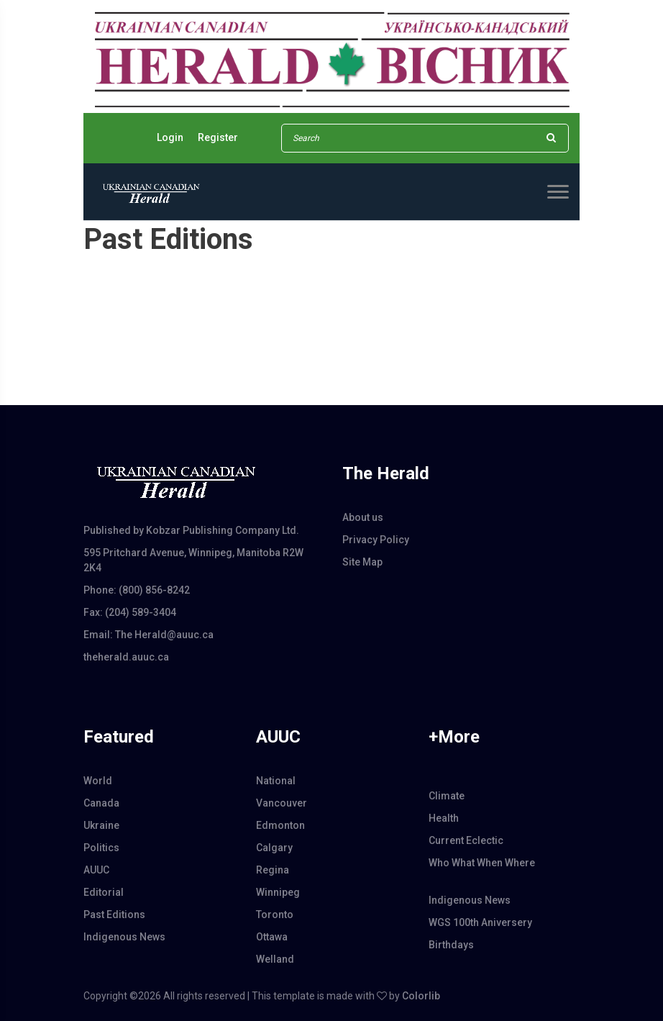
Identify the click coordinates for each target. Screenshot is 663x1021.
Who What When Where (482, 862)
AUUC (96, 870)
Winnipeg (278, 892)
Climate (447, 796)
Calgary (274, 847)
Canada (101, 803)
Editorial (103, 892)
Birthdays (451, 944)
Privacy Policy (375, 539)
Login (170, 137)
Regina (272, 870)
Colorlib (421, 996)
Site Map (362, 562)
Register (218, 137)
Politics (101, 847)
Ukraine (101, 825)
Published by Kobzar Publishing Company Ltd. (191, 530)
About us (362, 517)
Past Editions (114, 914)
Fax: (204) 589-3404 (129, 612)
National (276, 780)
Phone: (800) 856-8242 (136, 590)
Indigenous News (124, 937)
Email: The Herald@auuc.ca (148, 634)
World (97, 780)
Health (444, 818)
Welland (275, 959)
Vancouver (281, 803)
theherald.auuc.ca (126, 657)
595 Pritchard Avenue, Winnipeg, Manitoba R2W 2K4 (193, 560)
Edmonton (280, 825)
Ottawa (272, 937)
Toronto (274, 914)
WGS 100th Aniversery (480, 922)
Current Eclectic (466, 840)
